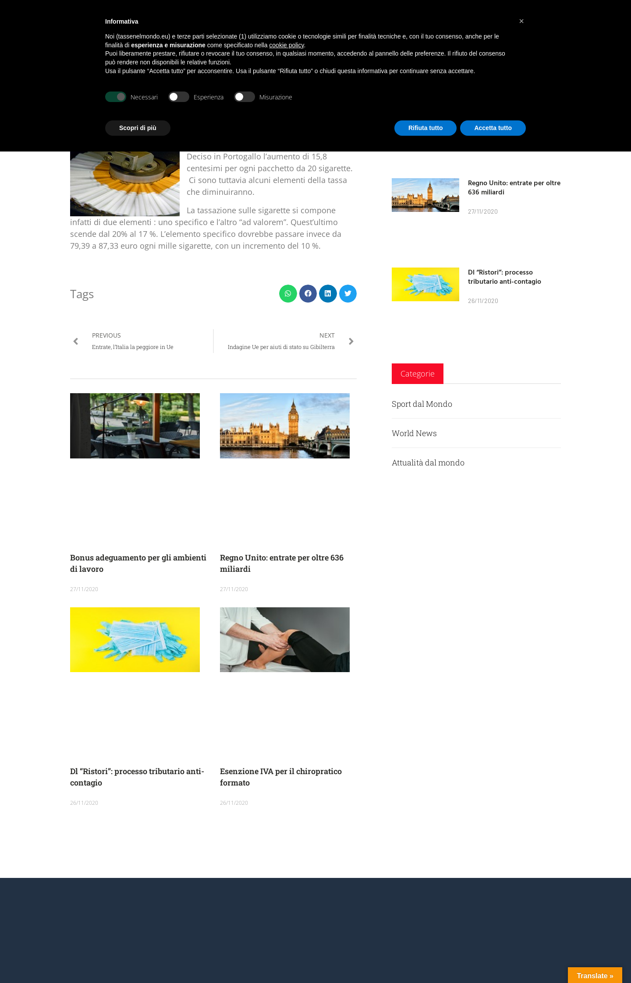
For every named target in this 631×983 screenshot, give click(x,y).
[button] (288, 294)
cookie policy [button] (286, 45)
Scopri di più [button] (137, 127)
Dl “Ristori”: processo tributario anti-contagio (504, 276)
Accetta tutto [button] (493, 127)
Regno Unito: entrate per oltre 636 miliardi (514, 187)
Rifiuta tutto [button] (425, 127)
